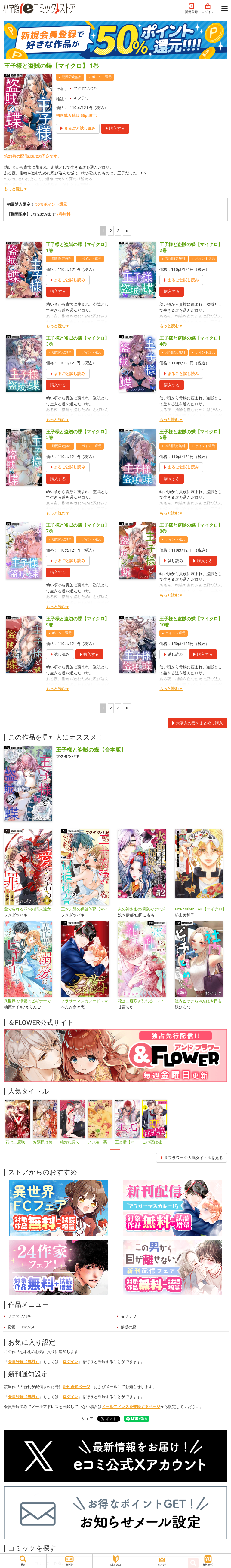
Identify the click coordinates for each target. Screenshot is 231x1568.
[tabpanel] (17, 1122)
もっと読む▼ (15, 189)
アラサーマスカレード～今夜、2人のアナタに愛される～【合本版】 (87, 1001)
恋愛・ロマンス (21, 1327)
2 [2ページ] (110, 231)
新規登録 (191, 8)
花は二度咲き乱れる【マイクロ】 (144, 1001)
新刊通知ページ (76, 1387)
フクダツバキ (85, 88)
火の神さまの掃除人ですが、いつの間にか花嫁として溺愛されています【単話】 (144, 909)
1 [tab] (115, 1149)
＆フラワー (83, 98)
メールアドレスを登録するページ (131, 1406)
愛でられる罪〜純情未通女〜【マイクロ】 (30, 909)
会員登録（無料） (23, 1361)
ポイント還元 (102, 77)
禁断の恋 (128, 1327)
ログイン (207, 8)
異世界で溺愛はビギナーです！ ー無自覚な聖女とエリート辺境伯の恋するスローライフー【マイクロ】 (30, 1001)
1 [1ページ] (103, 231)
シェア (87, 1418)
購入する (58, 291)
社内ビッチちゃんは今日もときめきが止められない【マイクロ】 (201, 1001)
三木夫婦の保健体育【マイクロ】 (87, 909)
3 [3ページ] (118, 231)
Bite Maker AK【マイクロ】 (200, 909)
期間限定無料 (72, 77)
